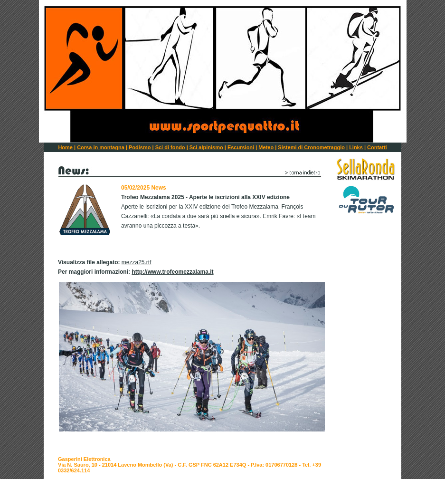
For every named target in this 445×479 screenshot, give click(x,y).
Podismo (140, 147)
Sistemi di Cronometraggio (311, 147)
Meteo (266, 147)
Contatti (377, 147)
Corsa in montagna (100, 147)
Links (356, 147)
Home (65, 147)
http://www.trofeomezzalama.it (172, 271)
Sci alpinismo (206, 147)
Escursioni (240, 147)
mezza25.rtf (136, 262)
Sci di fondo (170, 147)
